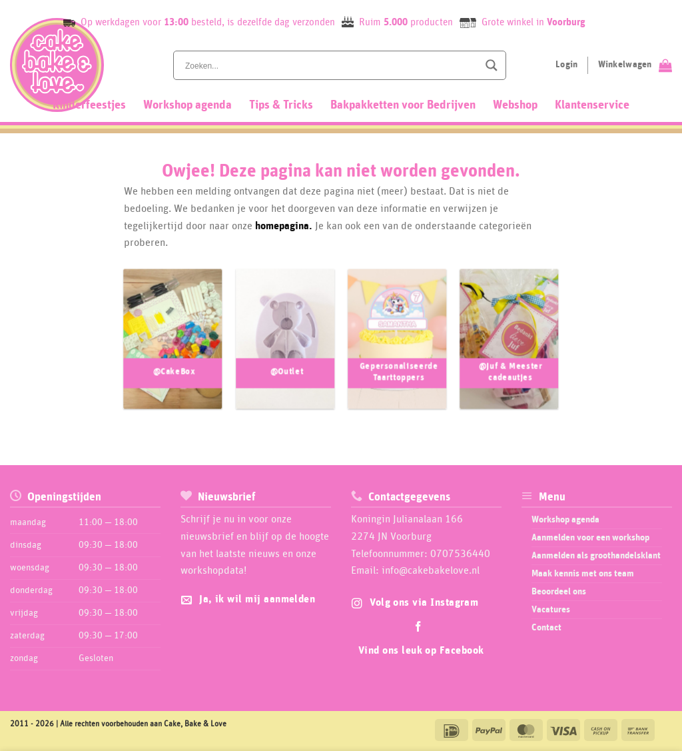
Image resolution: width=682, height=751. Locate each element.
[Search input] (330, 65)
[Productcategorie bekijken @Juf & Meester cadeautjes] (509, 347)
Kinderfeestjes (89, 105)
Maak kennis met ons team (582, 573)
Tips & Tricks (281, 105)
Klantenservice (592, 105)
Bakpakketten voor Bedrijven (403, 105)
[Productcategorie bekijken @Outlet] (285, 347)
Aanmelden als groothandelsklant (596, 555)
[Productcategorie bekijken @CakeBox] (172, 347)
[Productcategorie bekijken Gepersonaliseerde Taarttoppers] (397, 347)
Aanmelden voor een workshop (590, 537)
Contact (546, 627)
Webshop (515, 105)
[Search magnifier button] (492, 65)
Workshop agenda (187, 105)
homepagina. (283, 226)
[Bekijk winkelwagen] (635, 65)
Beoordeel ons (558, 591)
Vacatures (550, 609)
